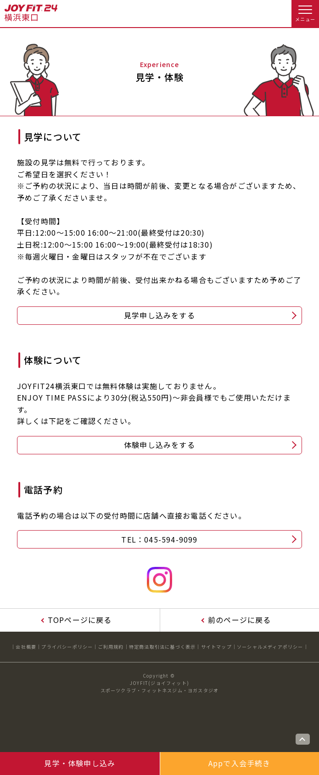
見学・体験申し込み (79, 763)
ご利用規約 (111, 646)
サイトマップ (216, 646)
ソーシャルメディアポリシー (270, 646)
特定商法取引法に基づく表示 (162, 646)
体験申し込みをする (159, 444)
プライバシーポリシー (67, 646)
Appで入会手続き (239, 763)
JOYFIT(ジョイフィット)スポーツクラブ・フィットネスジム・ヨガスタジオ (160, 686)
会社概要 (26, 646)
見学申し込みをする (159, 315)
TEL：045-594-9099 (159, 539)
